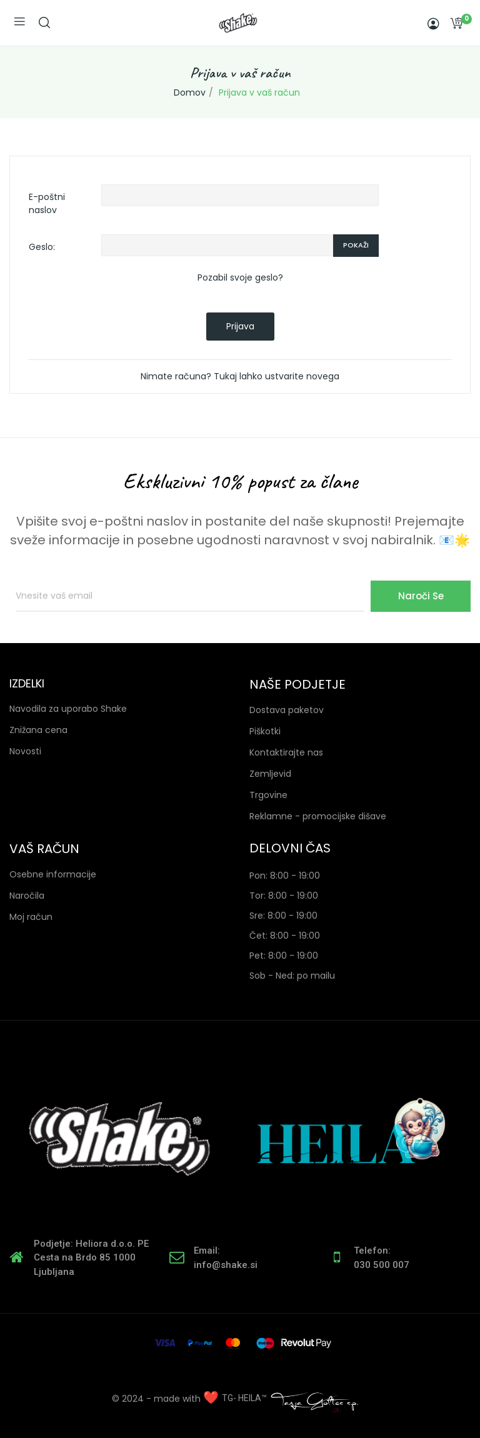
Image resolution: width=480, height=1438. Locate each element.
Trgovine (268, 795)
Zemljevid (270, 773)
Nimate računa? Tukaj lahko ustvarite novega (240, 376)
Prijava (240, 326)
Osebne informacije (52, 874)
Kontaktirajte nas (286, 752)
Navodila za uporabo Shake (68, 708)
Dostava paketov (286, 710)
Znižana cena (38, 730)
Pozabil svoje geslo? (240, 277)
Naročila (26, 895)
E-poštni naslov (47, 203)
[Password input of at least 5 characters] (217, 245)
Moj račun (30, 917)
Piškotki (265, 731)
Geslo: (42, 247)
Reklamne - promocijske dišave (317, 816)
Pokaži (356, 245)
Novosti (25, 751)
